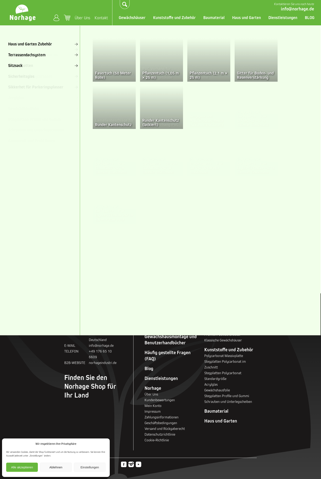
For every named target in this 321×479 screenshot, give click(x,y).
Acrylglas (211, 384)
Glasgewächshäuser (247, 235)
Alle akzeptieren (22, 467)
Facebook (124, 464)
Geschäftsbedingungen (161, 423)
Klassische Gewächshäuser (205, 232)
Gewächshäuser (132, 17)
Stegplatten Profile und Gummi (226, 396)
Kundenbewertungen (160, 400)
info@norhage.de (297, 9)
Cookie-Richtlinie (157, 440)
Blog (149, 368)
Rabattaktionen (160, 327)
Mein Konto (56, 17)
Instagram (131, 464)
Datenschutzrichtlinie (160, 434)
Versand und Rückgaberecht (165, 428)
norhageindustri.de (102, 363)
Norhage (153, 388)
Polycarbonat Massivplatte (223, 356)
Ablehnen (55, 467)
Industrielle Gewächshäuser (286, 232)
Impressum (153, 411)
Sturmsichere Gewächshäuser (123, 232)
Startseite (70, 31)
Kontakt (101, 17)
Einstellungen (89, 467)
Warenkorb (67, 18)
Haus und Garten (246, 17)
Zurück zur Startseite (90, 182)
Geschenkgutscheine (165, 317)
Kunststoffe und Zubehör (174, 17)
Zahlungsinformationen (162, 417)
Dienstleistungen (282, 17)
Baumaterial (214, 17)
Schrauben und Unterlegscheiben (228, 401)
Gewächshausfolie (217, 390)
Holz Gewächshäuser (82, 232)
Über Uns (82, 17)
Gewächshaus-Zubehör (81, 260)
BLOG (309, 17)
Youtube (138, 464)
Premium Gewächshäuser (164, 232)
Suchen (125, 4)
